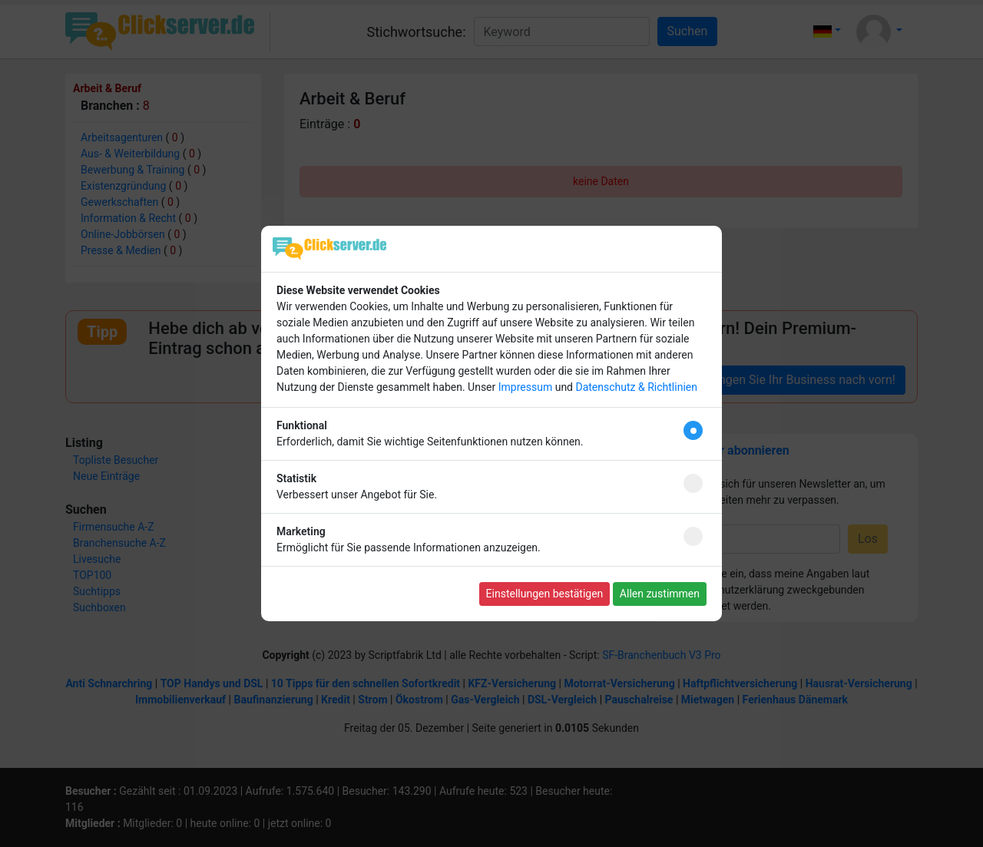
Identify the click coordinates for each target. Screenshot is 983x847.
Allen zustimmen (660, 593)
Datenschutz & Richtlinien (636, 387)
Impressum (525, 387)
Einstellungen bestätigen (545, 593)
